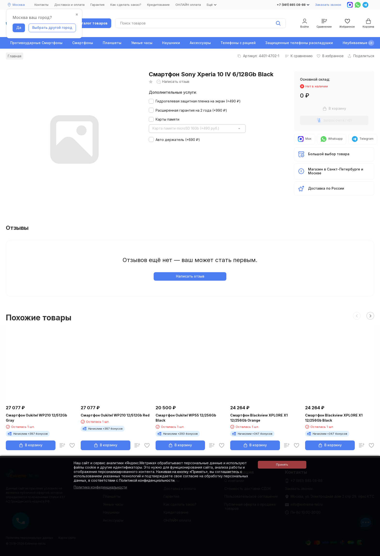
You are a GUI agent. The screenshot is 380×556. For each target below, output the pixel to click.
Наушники (171, 43)
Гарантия (97, 5)
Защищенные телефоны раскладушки (299, 43)
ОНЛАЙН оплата (188, 5)
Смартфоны (82, 43)
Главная (14, 56)
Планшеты (112, 43)
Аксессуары (200, 43)
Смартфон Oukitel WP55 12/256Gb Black (186, 417)
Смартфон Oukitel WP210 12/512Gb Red (115, 415)
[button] (371, 43)
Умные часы (141, 43)
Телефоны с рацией (238, 43)
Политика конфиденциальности (100, 487)
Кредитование (158, 5)
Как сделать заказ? (125, 5)
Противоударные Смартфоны (36, 43)
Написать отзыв (190, 276)
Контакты (41, 5)
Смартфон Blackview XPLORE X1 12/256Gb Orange (259, 417)
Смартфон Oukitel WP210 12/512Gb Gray (36, 417)
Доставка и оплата (69, 5)
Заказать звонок (328, 5)
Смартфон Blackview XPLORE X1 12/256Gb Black (334, 417)
